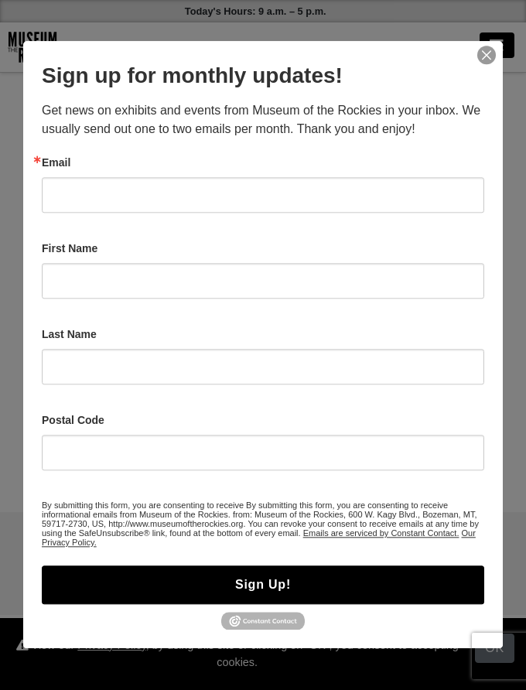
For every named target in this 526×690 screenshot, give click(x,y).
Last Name (69, 334)
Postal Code (73, 420)
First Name (69, 248)
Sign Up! (263, 584)
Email (56, 162)
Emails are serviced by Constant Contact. (381, 533)
